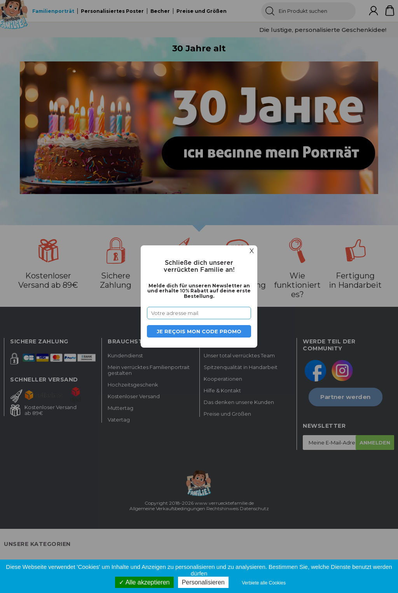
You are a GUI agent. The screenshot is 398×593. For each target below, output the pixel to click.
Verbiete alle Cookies (264, 583)
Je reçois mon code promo (199, 331)
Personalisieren (203, 582)
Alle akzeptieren (144, 582)
